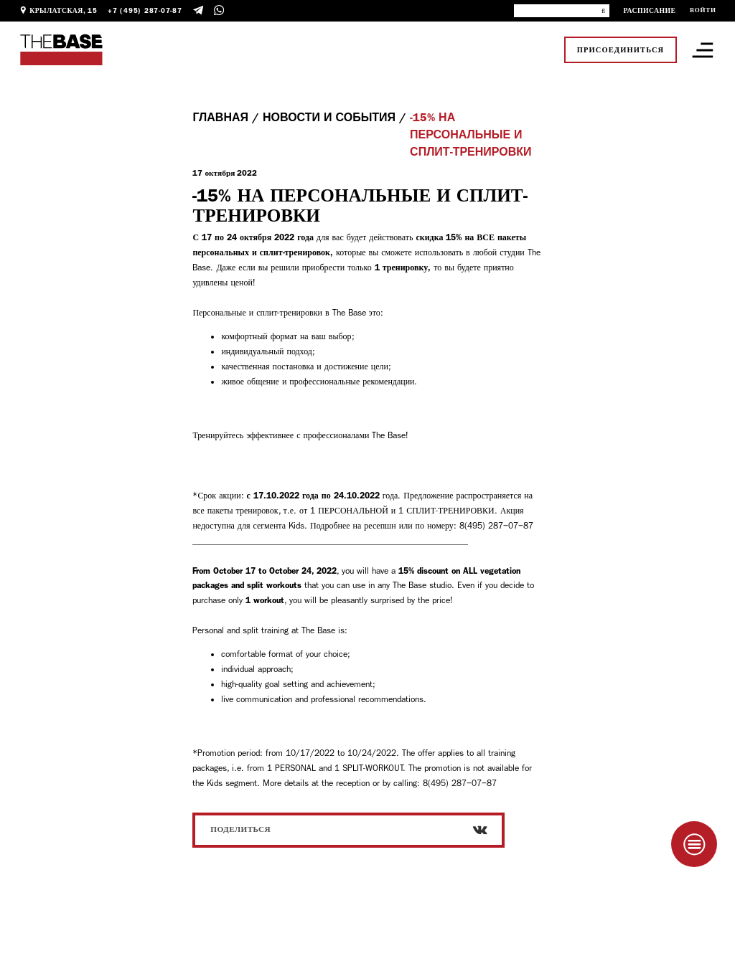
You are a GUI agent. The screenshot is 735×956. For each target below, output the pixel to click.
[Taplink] (694, 844)
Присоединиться (621, 50)
